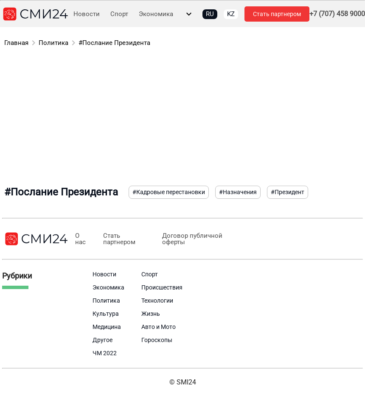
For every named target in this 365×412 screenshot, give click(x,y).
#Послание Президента (114, 43)
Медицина (107, 326)
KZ (231, 14)
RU (210, 14)
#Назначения (238, 192)
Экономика (156, 14)
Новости (86, 14)
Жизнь (150, 313)
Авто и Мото (158, 326)
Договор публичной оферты (190, 239)
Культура (106, 313)
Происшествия (161, 287)
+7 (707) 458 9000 (337, 14)
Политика (53, 43)
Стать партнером (277, 14)
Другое (102, 340)
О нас (80, 239)
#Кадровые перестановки (168, 192)
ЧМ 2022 (105, 353)
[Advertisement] (182, 117)
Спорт (119, 14)
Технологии (157, 300)
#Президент (287, 192)
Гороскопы (156, 340)
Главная (16, 43)
